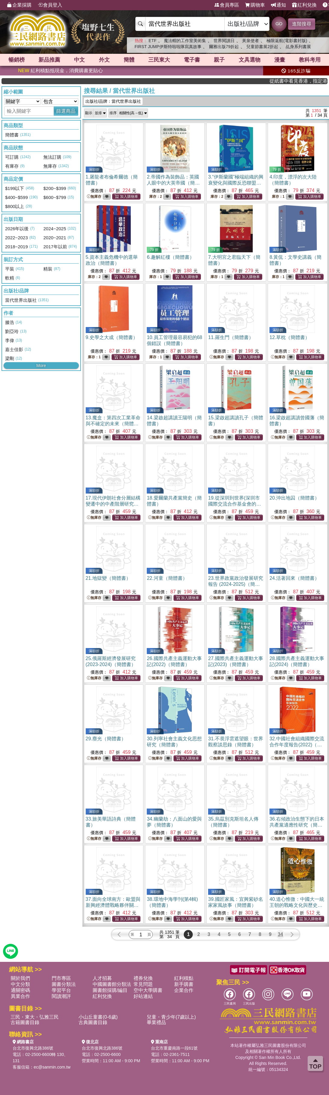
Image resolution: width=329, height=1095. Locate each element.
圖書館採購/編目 (110, 990)
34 (280, 934)
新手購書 (183, 984)
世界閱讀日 (224, 40)
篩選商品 (65, 111)
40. (296, 905)
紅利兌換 (304, 5)
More (41, 365)
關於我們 (20, 978)
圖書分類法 (64, 984)
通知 (278, 5)
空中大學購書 (148, 990)
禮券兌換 (143, 978)
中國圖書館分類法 (112, 984)
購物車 (255, 5)
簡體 (129, 60)
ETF (152, 40)
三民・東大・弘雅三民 (35, 1017)
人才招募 (102, 978)
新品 (49, 60)
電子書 (192, 60)
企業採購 (19, 5)
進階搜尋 (301, 23)
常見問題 (143, 984)
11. (230, 337)
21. (108, 578)
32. (296, 744)
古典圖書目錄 (92, 1022)
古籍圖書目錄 (25, 1022)
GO (278, 23)
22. (167, 578)
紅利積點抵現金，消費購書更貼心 (60, 70)
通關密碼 (20, 990)
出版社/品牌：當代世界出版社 (113, 101)
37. (113, 905)
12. (289, 337)
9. (112, 337)
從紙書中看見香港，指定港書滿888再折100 (312, 81)
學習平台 (61, 990)
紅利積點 (183, 978)
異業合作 (20, 996)
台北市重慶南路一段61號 (174, 1048)
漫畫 (279, 60)
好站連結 (143, 996)
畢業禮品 (156, 1022)
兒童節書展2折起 (262, 46)
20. (294, 497)
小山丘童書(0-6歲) (98, 1017)
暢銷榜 (16, 60)
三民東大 (159, 60)
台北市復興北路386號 (33, 1048)
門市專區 (61, 978)
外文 (104, 60)
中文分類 (20, 984)
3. (235, 182)
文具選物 (249, 60)
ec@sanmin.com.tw (52, 1067)
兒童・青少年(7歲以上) (171, 1017)
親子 (219, 60)
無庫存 (94, 196)
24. (294, 578)
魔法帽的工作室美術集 (185, 40)
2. (173, 182)
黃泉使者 (250, 40)
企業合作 (183, 990)
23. (235, 584)
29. (106, 738)
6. (170, 257)
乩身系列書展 (298, 46)
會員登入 (50, 5)
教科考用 (310, 60)
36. (296, 824)
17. (113, 503)
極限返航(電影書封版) (286, 40)
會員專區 (226, 5)
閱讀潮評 (61, 996)
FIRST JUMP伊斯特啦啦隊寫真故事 (168, 46)
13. (113, 423)
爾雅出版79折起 (224, 46)
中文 (79, 60)
